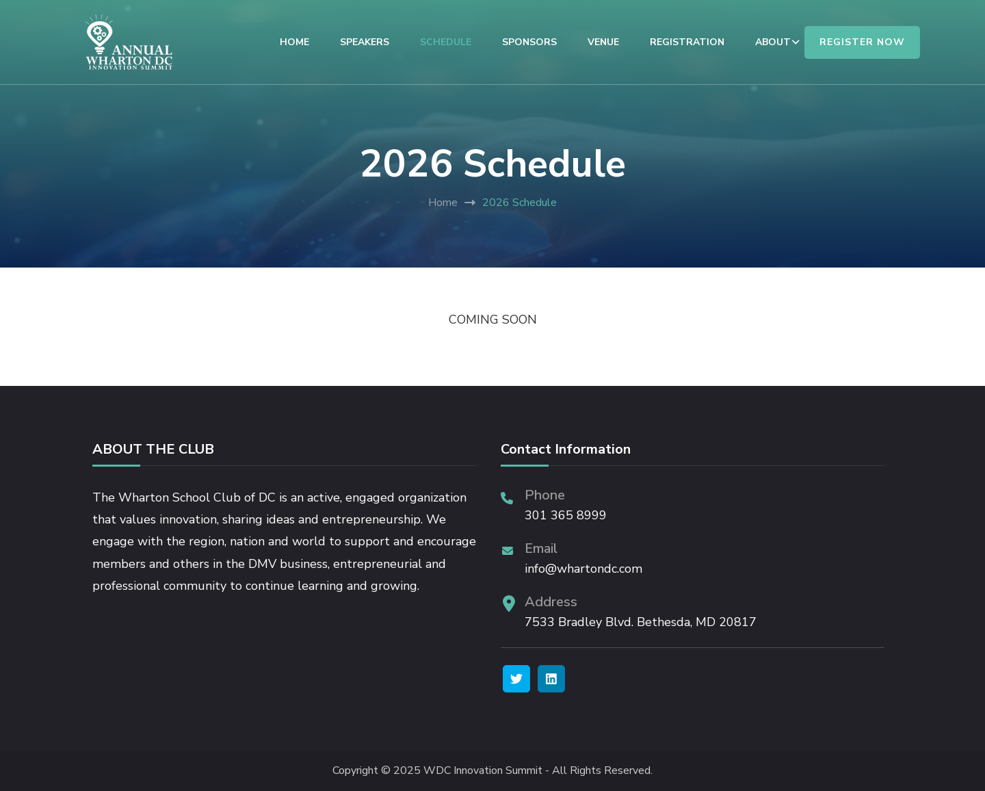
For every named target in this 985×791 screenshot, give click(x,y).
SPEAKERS (364, 42)
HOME (294, 42)
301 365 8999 (566, 515)
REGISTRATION (687, 42)
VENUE (603, 42)
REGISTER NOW (862, 42)
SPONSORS (529, 42)
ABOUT (773, 42)
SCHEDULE (445, 42)
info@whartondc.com (583, 568)
